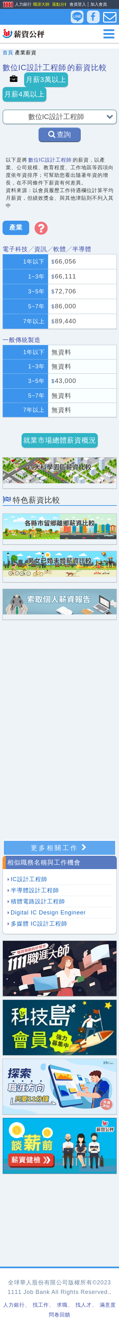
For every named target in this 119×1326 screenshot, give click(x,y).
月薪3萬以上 (46, 80)
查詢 (59, 134)
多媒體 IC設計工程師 (39, 924)
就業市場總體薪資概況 (59, 440)
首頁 (8, 52)
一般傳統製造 (22, 340)
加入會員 (98, 4)
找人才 (84, 1305)
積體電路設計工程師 (38, 901)
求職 (62, 1305)
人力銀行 (15, 4)
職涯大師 (41, 4)
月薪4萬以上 (24, 94)
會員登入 (77, 4)
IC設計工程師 (29, 879)
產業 (16, 227)
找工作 (41, 1305)
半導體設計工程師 (35, 890)
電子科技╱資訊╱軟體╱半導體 (47, 249)
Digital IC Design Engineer (48, 912)
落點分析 (60, 4)
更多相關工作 (59, 847)
